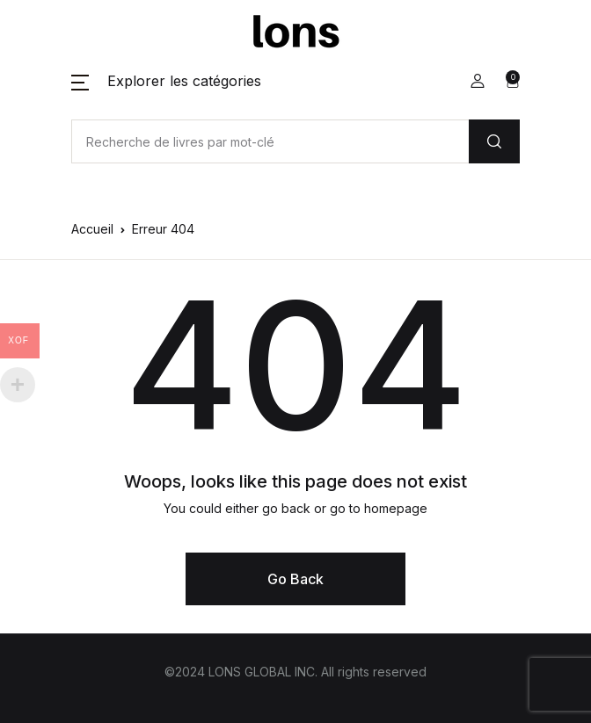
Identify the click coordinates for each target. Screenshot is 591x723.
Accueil (92, 228)
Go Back (295, 579)
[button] (166, 80)
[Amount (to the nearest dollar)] (270, 141)
